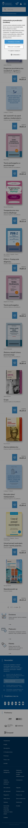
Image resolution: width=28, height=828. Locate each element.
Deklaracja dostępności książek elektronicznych (20, 773)
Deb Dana (6, 160)
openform (16, 824)
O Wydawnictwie (8, 752)
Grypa (6, 400)
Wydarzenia (7, 740)
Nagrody (18, 787)
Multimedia (19, 802)
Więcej (17, 677)
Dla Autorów (7, 787)
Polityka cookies (20, 791)
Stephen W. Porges (8, 302)
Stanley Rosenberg (8, 207)
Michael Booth (7, 585)
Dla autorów (7, 748)
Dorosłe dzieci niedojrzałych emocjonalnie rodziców (13, 496)
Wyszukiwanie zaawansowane (9, 13)
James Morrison (7, 65)
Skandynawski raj (10, 589)
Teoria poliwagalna (11, 305)
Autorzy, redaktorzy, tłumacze (6, 782)
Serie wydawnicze (20, 798)
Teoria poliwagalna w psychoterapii (12, 164)
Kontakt (5, 763)
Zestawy (6, 802)
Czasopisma (19, 780)
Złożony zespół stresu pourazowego (12, 353)
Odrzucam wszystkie (14, 47)
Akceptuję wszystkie (14, 42)
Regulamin (6, 795)
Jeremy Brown (7, 396)
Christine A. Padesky (9, 538)
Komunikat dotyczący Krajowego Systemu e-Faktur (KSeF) (8, 810)
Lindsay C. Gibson (8, 112)
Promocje (6, 756)
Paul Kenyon (7, 443)
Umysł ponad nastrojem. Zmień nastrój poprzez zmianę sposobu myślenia (14, 545)
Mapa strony (7, 798)
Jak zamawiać (7, 791)
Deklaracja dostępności (7, 771)
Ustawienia (16, 55)
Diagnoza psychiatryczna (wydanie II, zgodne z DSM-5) (13, 70)
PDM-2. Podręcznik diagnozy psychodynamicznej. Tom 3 (13, 263)
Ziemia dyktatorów (11, 447)
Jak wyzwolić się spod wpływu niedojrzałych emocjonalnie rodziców (13, 118)
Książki (5, 744)
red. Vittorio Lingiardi (9, 254)
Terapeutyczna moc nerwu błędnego (11, 211)
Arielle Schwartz (8, 349)
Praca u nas (6, 759)
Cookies (6, 817)
